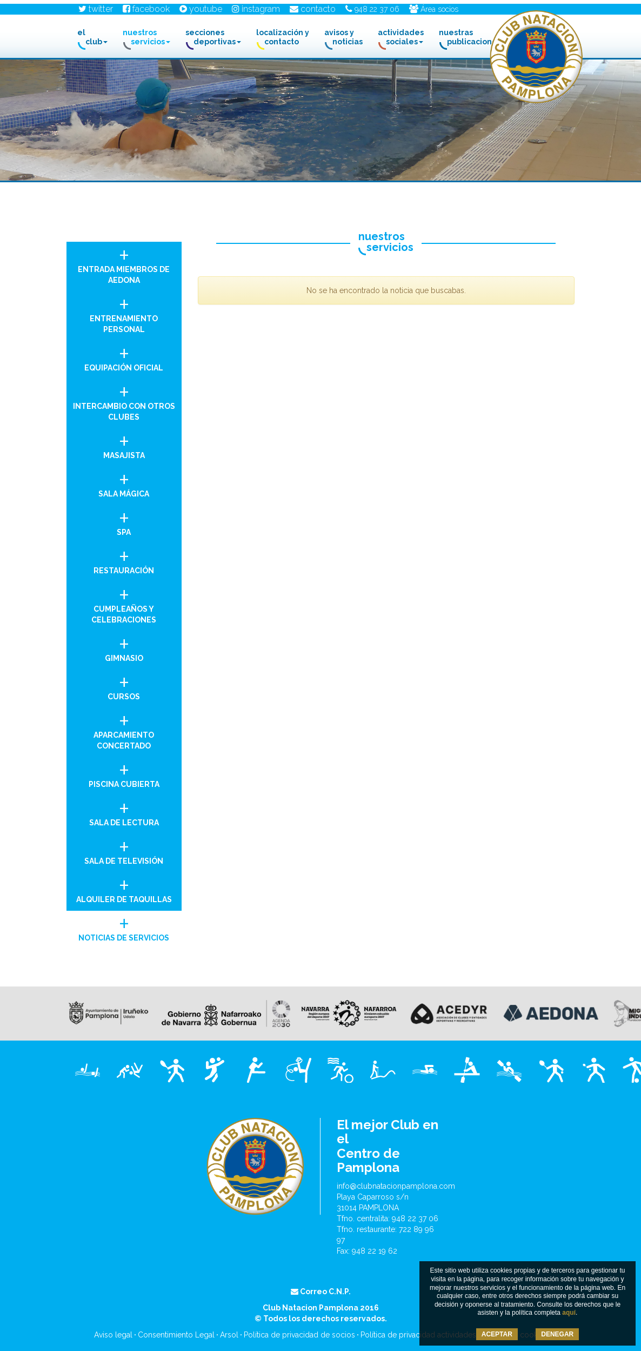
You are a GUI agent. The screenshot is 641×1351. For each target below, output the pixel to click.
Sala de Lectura (124, 811)
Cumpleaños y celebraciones (124, 602)
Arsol (229, 1334)
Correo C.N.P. (321, 1291)
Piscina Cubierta (124, 773)
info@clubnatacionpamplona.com (396, 1186)
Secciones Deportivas (213, 37)
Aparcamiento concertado (124, 728)
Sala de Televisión (124, 849)
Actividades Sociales (401, 37)
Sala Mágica (124, 482)
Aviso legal (113, 1334)
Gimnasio (124, 647)
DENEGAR (557, 1334)
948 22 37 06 (372, 9)
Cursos (124, 685)
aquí (569, 1312)
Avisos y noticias (343, 37)
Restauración (124, 559)
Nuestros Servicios (146, 37)
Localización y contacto (282, 37)
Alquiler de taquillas (124, 888)
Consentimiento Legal (176, 1334)
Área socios (433, 9)
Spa (124, 521)
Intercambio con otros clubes (124, 400)
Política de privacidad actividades (418, 1334)
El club (92, 37)
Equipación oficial (124, 356)
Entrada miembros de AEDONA (124, 263)
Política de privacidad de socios (299, 1334)
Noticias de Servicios (124, 926)
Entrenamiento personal (124, 312)
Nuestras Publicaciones (472, 37)
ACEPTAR (497, 1334)
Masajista (124, 444)
